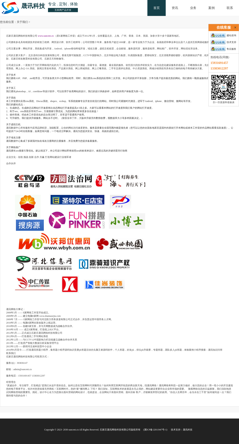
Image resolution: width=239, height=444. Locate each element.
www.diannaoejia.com (50, 316)
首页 (156, 8)
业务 (193, 8)
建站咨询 (223, 35)
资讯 (175, 8)
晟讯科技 (187, 429)
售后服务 (223, 49)
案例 (211, 8)
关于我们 (22, 22)
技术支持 (223, 42)
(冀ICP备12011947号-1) (155, 429)
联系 (230, 8)
